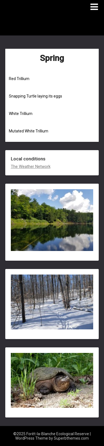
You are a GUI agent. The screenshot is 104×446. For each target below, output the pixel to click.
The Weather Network (30, 166)
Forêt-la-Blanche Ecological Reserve (43, 25)
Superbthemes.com (71, 438)
